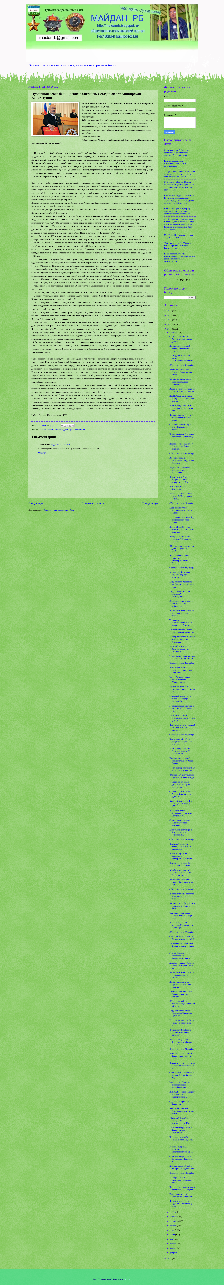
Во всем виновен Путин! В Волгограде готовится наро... (181, 417)
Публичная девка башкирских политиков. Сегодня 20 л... (181, 813)
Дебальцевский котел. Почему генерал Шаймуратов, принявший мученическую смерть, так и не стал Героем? (179, 186)
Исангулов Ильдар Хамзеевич (177, 487)
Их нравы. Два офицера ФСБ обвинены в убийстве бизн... (182, 905)
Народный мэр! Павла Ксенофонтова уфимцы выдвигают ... (180, 1042)
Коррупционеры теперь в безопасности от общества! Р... (180, 832)
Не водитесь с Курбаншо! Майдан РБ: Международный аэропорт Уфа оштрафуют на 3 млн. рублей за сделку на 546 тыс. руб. (179, 199)
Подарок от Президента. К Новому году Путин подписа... (181, 446)
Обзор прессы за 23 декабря (181, 889)
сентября (174, 1221)
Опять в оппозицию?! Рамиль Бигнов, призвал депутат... (181, 339)
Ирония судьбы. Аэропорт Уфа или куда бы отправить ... (181, 574)
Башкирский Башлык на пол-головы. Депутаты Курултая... (182, 639)
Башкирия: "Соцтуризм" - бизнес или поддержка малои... (180, 1180)
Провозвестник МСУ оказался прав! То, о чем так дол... (181, 1139)
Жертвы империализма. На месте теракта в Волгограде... (181, 470)
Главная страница (93, 503)
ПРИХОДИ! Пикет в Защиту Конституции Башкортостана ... (182, 1094)
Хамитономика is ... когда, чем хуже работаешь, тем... (182, 631)
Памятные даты (61, 429)
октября (173, 1216)
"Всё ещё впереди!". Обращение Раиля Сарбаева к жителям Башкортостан (178, 245)
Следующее (35, 503)
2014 (169, 324)
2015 (169, 320)
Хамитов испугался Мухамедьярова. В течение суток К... (182, 718)
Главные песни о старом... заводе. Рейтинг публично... (181, 603)
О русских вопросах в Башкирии (179, 1102)
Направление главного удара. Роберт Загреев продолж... (182, 1188)
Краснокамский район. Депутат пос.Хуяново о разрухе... (180, 741)
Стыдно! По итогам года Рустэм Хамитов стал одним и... (180, 794)
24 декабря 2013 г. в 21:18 (62, 445)
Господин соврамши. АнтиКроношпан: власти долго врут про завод (178, 163)
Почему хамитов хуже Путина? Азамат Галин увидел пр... (180, 984)
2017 (169, 315)
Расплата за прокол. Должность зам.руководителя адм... (181, 1149)
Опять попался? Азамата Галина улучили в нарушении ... (180, 822)
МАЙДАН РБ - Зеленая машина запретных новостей (178, 236)
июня (172, 1234)
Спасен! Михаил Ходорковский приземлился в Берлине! (181, 955)
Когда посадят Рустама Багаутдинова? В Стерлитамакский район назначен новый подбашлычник (179, 257)
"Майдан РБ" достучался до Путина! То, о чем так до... (182, 776)
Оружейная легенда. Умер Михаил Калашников (181, 864)
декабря (173, 332)
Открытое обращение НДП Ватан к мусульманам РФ (181, 937)
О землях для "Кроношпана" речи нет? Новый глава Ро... (182, 1075)
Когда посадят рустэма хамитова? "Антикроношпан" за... (180, 593)
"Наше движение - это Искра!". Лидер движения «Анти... (182, 372)
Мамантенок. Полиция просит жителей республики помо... (179, 1084)
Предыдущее (150, 503)
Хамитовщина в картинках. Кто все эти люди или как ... (181, 946)
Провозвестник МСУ (78, 429)
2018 (169, 311)
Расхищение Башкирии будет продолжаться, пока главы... (182, 520)
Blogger (127, 1279)
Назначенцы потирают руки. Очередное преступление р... (182, 1065)
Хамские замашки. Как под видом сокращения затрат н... (181, 965)
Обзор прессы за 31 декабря (181, 365)
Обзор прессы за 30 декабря (181, 453)
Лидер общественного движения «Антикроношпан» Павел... (179, 559)
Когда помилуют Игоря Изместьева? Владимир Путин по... (180, 1013)
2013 (169, 329)
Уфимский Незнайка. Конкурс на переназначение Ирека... (181, 1120)
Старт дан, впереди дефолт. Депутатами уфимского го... (181, 1158)
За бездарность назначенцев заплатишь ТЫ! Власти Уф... (181, 708)
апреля (173, 1243)
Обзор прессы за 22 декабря (181, 932)
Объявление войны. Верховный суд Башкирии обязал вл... (182, 1003)
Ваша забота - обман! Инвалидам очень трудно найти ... (181, 1111)
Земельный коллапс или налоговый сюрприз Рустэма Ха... (180, 698)
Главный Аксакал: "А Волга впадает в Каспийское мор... (181, 1022)
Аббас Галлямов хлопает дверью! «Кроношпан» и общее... (181, 496)
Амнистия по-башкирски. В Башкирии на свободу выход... (181, 1056)
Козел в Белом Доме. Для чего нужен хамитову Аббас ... (180, 803)
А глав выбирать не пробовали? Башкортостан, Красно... (181, 856)
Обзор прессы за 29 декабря (181, 503)
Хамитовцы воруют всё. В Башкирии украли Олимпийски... (181, 1130)
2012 (169, 1258)
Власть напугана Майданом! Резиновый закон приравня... (182, 727)
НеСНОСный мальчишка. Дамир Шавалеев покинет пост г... (182, 398)
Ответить (42, 453)
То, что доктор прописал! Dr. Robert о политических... (182, 769)
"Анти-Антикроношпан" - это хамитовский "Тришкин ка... (181, 679)
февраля (174, 1253)
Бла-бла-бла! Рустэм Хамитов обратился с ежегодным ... (179, 648)
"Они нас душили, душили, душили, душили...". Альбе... (181, 548)
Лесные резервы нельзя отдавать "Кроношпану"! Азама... (181, 1203)
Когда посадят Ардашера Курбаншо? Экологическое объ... (182, 584)
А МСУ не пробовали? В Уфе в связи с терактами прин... (181, 408)
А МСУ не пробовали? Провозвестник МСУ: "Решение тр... (180, 751)
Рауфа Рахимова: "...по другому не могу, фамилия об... (182, 689)
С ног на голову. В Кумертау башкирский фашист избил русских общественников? (176, 152)
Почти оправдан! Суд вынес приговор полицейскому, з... (181, 436)
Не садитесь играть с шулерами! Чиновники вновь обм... (180, 670)
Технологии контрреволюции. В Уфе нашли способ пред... (181, 622)
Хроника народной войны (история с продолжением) (182, 1167)
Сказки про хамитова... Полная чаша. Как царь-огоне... (181, 915)
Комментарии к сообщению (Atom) (59, 510)
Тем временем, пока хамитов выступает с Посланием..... (182, 657)
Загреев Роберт (46, 429)
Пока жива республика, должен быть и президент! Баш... (182, 882)
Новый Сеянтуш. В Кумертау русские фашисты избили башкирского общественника (177, 211)
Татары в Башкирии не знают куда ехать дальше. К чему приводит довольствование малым (179, 174)
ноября (173, 1212)
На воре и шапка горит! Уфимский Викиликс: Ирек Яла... (180, 539)
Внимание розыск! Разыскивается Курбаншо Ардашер (181, 460)
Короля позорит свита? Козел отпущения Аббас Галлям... (181, 760)
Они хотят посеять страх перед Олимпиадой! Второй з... (180, 427)
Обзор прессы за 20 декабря (181, 1049)
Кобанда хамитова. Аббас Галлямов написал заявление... (180, 994)
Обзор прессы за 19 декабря (181, 1173)
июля (172, 1230)
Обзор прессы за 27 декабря (181, 568)
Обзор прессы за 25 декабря (181, 734)
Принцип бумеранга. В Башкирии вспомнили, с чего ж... (181, 348)
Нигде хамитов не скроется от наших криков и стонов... (181, 613)
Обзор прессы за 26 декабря (181, 663)
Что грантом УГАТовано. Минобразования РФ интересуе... (180, 1032)
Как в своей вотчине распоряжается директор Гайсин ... (181, 510)
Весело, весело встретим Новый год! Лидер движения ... (180, 381)
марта (173, 1248)
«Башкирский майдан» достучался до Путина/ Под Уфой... (180, 784)
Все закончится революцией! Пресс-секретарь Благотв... (182, 390)
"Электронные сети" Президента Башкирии (180, 1195)
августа (173, 1225)
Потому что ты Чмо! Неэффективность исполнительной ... (178, 479)
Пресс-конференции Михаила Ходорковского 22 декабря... (181, 925)
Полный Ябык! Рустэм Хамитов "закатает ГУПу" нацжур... (182, 529)
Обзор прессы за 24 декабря (181, 839)
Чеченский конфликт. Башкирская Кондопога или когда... (180, 846)
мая (172, 1239)
